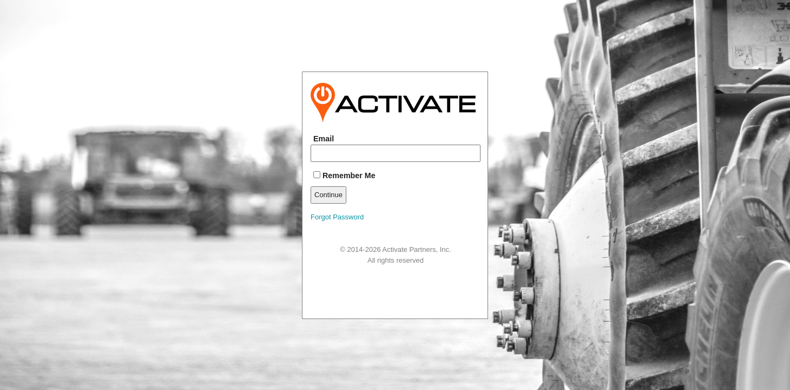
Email (323, 138)
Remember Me (344, 175)
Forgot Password (337, 217)
